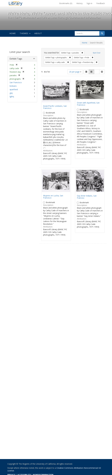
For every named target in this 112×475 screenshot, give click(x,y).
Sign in (89, 3)
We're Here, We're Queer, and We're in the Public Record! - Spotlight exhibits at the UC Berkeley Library (15, 3)
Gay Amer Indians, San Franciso (87, 196)
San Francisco (16, 82)
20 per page (75, 71)
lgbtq (12, 96)
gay (11, 93)
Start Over (97, 53)
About (38, 33)
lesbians (13, 86)
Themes (25, 33)
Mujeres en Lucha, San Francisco (53, 196)
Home (12, 33)
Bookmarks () (65, 3)
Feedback (100, 3)
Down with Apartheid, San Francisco (88, 103)
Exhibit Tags (16, 58)
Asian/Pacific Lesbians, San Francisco (55, 107)
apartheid (14, 89)
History (79, 3)
